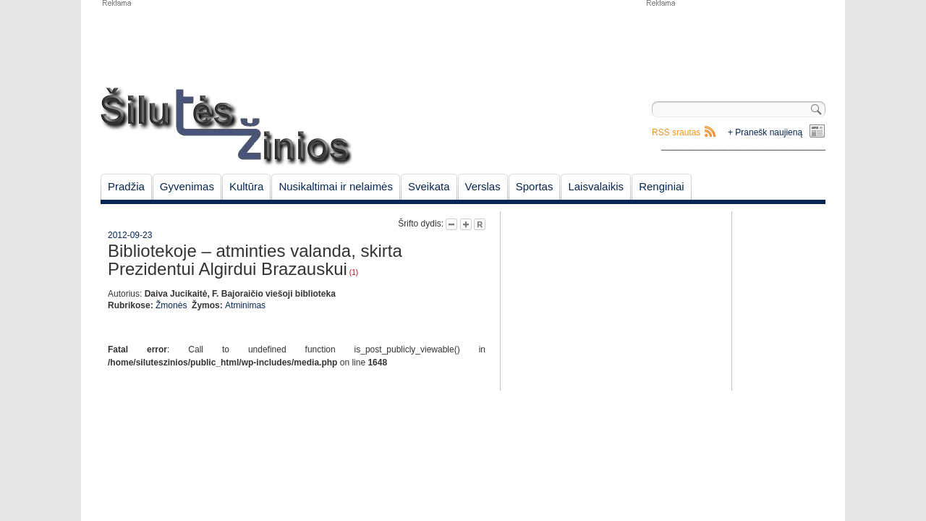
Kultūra (246, 186)
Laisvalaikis (596, 186)
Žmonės (171, 305)
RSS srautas (676, 132)
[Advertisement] (735, 43)
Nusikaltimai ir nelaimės (336, 186)
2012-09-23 (130, 235)
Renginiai (661, 186)
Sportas (534, 186)
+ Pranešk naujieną (765, 132)
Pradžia (126, 186)
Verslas (483, 186)
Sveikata (429, 186)
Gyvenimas (187, 186)
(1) (353, 272)
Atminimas (245, 305)
